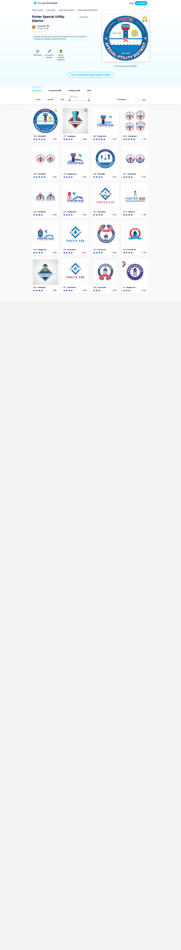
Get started (141, 3)
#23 (35, 212)
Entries (36, 90)
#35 (124, 250)
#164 (125, 136)
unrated (38, 99)
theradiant (132, 136)
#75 (65, 174)
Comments (55, 90)
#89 (35, 174)
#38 (95, 174)
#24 (125, 174)
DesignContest (46, 3)
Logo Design (50, 10)
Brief (89, 90)
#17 (64, 287)
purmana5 (101, 249)
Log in (131, 3)
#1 (124, 287)
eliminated (50, 99)
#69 (95, 287)
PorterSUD (41, 26)
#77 (65, 136)
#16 (94, 212)
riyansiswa (101, 212)
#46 (125, 212)
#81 (94, 136)
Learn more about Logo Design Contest (90, 75)
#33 (35, 250)
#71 (94, 250)
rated (62, 99)
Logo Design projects (66, 10)
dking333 (133, 66)
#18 (64, 250)
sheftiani (131, 212)
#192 (35, 136)
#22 (35, 287)
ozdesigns (71, 136)
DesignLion (101, 136)
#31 (64, 212)
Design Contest (37, 10)
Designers (74, 90)
